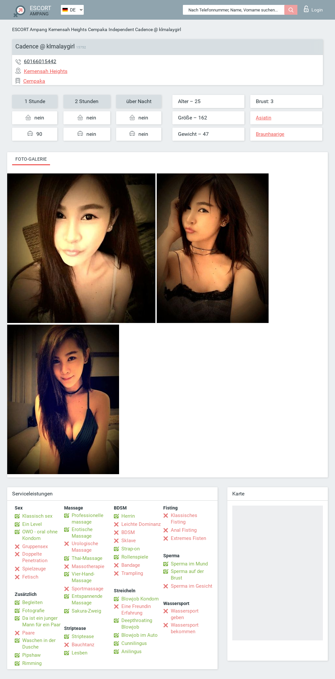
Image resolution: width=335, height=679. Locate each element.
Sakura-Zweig (86, 611)
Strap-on (130, 549)
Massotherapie (88, 566)
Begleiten (32, 602)
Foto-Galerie (31, 159)
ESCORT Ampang (29, 29)
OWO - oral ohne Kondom (40, 535)
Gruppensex (35, 546)
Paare (28, 633)
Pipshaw (31, 655)
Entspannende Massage (87, 599)
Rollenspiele (134, 557)
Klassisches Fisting (184, 518)
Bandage (130, 565)
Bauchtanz (83, 645)
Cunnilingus (134, 643)
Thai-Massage (87, 558)
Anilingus (131, 651)
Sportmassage (87, 589)
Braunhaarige (270, 134)
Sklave (128, 541)
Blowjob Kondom (140, 599)
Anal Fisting (184, 530)
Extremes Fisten (188, 538)
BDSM (128, 532)
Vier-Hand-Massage (83, 577)
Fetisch (30, 577)
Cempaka (97, 29)
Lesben (79, 653)
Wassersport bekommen (185, 628)
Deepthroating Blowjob (136, 623)
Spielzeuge (34, 569)
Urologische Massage (85, 547)
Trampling (132, 573)
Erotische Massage (82, 533)
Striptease (83, 636)
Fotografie (33, 611)
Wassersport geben (185, 614)
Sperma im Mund (189, 564)
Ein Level (32, 524)
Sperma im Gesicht (191, 586)
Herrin (128, 516)
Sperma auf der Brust (187, 574)
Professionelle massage (87, 518)
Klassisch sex (37, 516)
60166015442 (40, 61)
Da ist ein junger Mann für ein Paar (41, 621)
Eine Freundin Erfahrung (136, 609)
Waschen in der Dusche (39, 643)
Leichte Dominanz (141, 524)
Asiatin (263, 118)
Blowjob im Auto (139, 635)
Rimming (32, 663)
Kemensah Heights (67, 29)
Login (313, 8)
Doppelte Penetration (34, 557)
